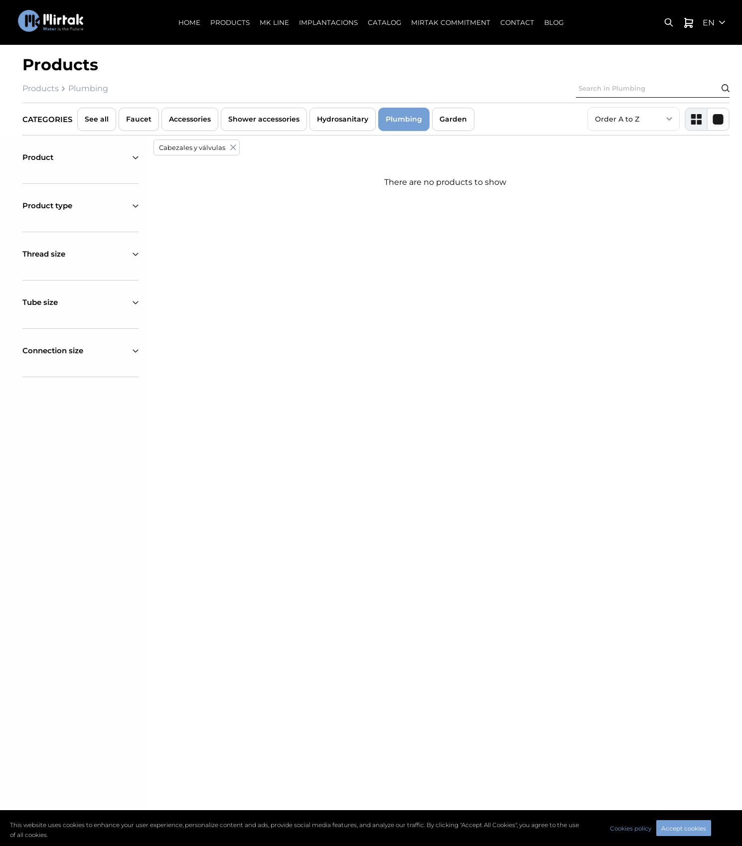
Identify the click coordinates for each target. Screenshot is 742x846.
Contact (517, 22)
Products (230, 22)
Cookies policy (630, 828)
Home (189, 22)
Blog (554, 22)
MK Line (274, 22)
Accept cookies (683, 828)
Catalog (384, 22)
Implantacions (328, 22)
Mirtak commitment (450, 22)
